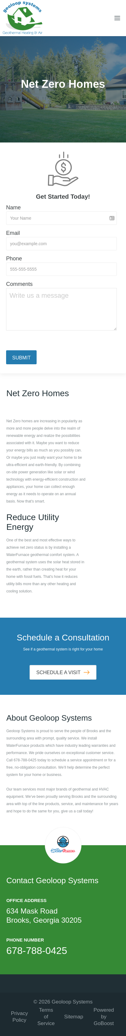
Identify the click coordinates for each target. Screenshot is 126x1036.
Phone (14, 259)
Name (13, 207)
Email (13, 233)
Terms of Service (46, 1016)
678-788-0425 (36, 950)
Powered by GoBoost (103, 1016)
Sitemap (73, 1017)
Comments (19, 284)
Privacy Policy (19, 1016)
